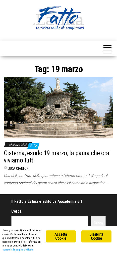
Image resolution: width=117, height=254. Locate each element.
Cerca (16, 211)
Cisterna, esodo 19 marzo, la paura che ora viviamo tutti (56, 156)
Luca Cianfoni (18, 168)
